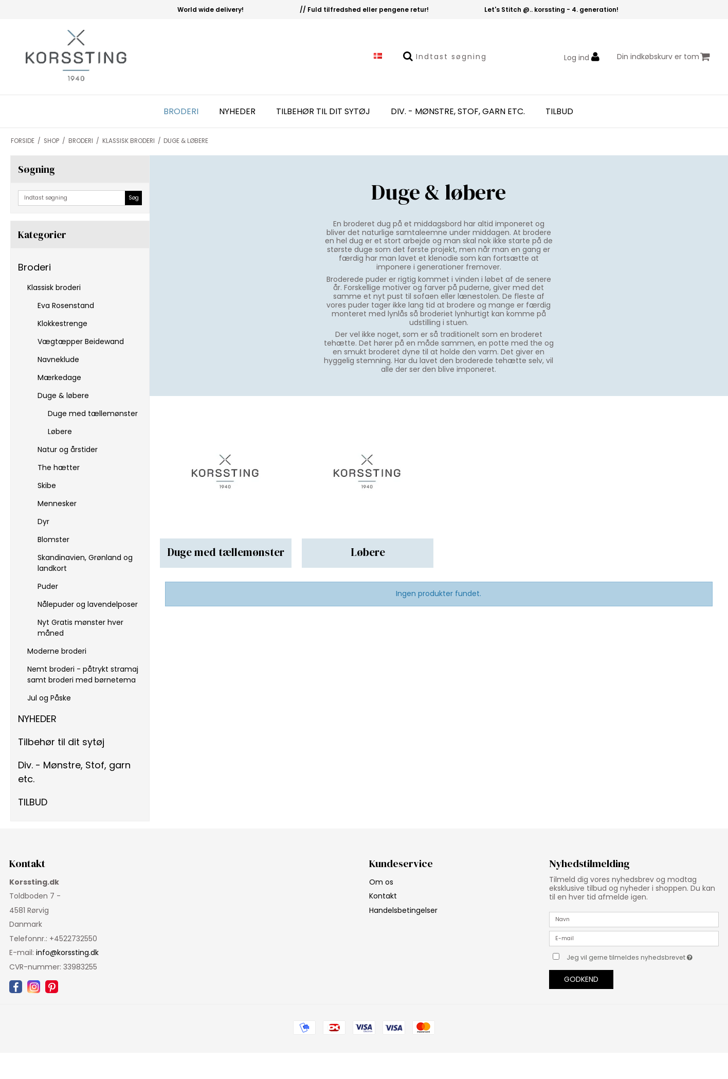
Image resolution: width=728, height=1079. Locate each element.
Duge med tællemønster (93, 413)
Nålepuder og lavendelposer (88, 604)
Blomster (53, 539)
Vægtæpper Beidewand (81, 341)
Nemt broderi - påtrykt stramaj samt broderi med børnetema (82, 674)
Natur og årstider (68, 449)
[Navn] (634, 918)
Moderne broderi (56, 651)
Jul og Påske (49, 698)
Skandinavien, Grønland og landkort (85, 562)
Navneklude (58, 359)
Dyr (43, 521)
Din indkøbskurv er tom (663, 57)
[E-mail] (634, 937)
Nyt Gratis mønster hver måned (80, 627)
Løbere (60, 431)
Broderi (180, 111)
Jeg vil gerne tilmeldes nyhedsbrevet (643, 956)
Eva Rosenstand (66, 305)
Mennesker (57, 503)
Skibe (47, 485)
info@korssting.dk (67, 952)
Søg (134, 198)
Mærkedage (59, 377)
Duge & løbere (63, 395)
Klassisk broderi (54, 287)
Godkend (581, 979)
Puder (48, 586)
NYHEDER (237, 111)
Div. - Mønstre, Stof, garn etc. (458, 111)
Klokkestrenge (62, 323)
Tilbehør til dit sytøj (323, 111)
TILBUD (559, 111)
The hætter (59, 467)
